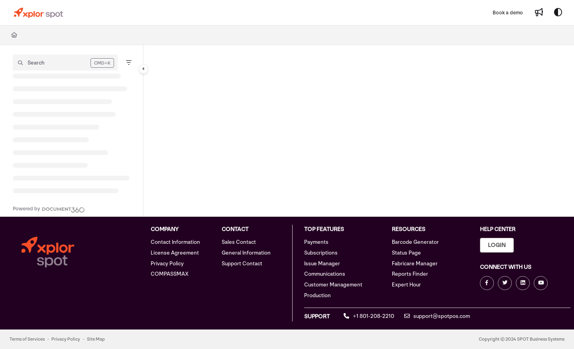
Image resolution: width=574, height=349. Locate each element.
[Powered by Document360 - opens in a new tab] (49, 208)
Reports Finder (410, 274)
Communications (324, 274)
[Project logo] (38, 12)
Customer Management (333, 284)
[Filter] (129, 62)
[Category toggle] (143, 69)
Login (497, 245)
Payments (316, 242)
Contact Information (175, 242)
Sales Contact (239, 242)
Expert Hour (406, 284)
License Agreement (175, 252)
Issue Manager (322, 263)
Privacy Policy (167, 263)
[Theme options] (558, 12)
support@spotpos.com (437, 316)
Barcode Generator (415, 242)
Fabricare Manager (415, 263)
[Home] (14, 35)
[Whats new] (539, 12)
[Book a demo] (508, 13)
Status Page (406, 252)
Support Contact (242, 263)
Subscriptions (321, 252)
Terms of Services (27, 339)
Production (317, 295)
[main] (359, 130)
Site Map (96, 339)
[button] (65, 63)
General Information (246, 252)
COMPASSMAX (170, 274)
